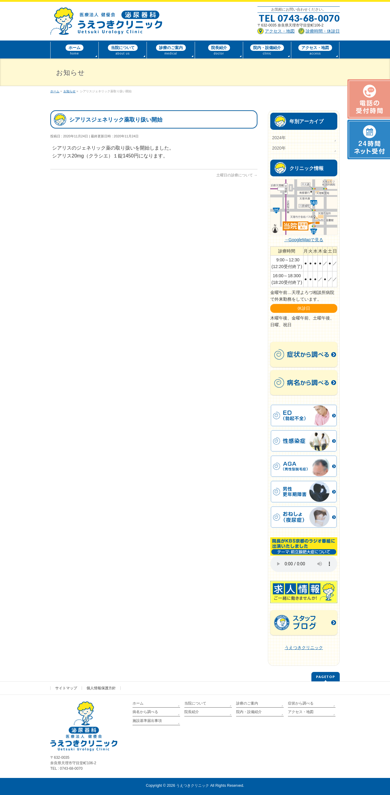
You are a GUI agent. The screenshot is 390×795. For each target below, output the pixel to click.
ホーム (138, 703)
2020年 (279, 148)
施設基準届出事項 (147, 721)
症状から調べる (301, 703)
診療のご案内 (247, 703)
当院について (195, 703)
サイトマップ (66, 688)
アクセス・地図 (301, 712)
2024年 (279, 137)
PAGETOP (325, 677)
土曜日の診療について (236, 175)
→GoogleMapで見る (303, 239)
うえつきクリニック (304, 647)
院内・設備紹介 (249, 712)
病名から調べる (145, 712)
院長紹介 (191, 712)
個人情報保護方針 (101, 688)
